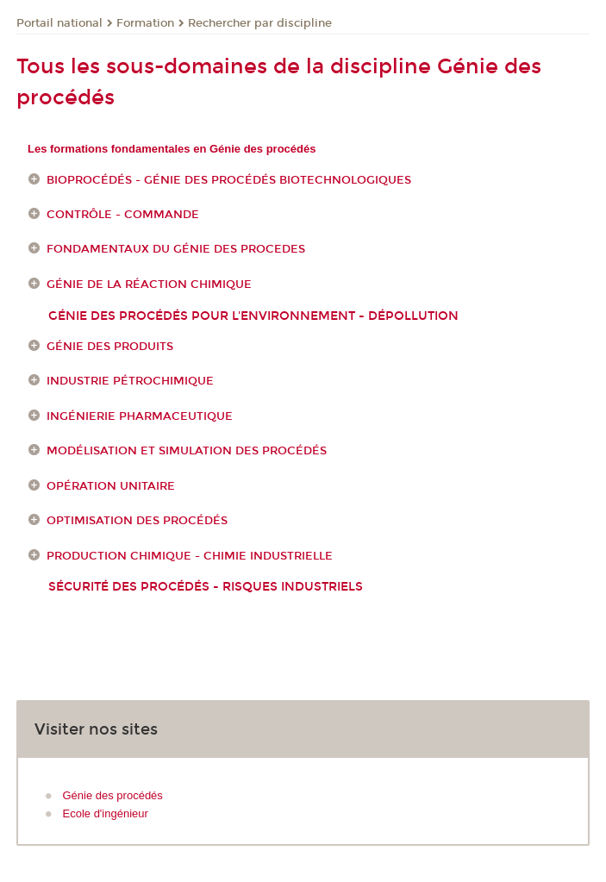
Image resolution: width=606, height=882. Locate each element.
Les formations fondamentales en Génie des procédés (171, 148)
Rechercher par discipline (260, 23)
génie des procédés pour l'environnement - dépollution (253, 316)
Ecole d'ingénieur (105, 813)
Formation (145, 23)
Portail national (59, 23)
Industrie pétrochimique (130, 382)
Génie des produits (110, 346)
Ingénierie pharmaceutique (140, 416)
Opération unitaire (111, 486)
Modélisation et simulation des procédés (187, 451)
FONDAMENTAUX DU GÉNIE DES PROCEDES (176, 250)
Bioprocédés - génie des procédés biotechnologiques (229, 180)
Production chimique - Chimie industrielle (190, 556)
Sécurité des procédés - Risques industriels (205, 586)
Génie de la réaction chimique (149, 284)
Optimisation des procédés (137, 521)
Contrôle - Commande (123, 215)
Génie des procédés (113, 795)
